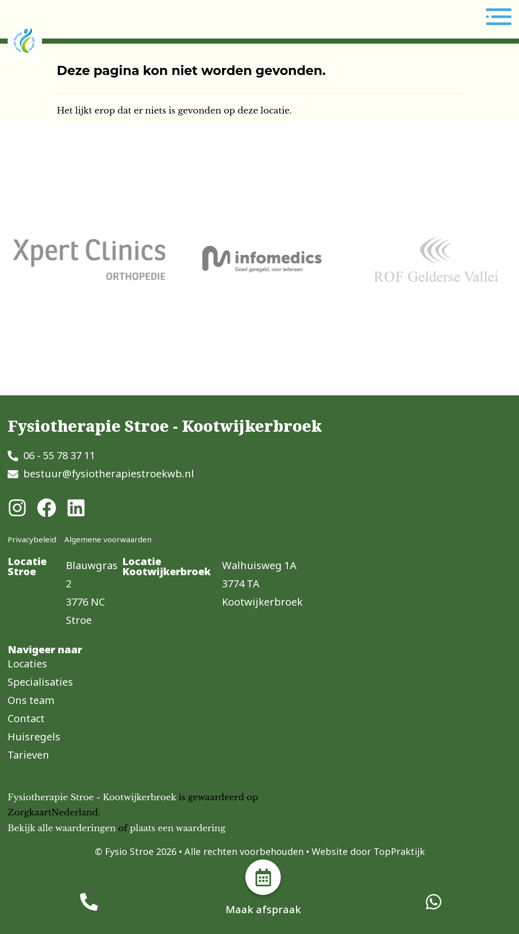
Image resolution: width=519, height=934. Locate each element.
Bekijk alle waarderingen (62, 828)
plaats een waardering (178, 828)
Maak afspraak (263, 909)
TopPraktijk (399, 851)
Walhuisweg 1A (259, 565)
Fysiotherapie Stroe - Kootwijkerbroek (92, 797)
